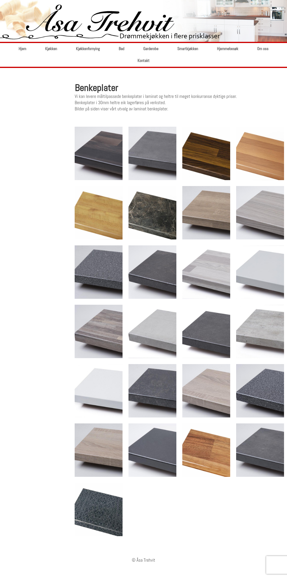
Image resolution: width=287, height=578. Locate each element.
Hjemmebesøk (228, 48)
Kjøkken (51, 48)
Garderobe (150, 48)
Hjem (22, 48)
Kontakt (143, 60)
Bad (121, 48)
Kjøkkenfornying (88, 48)
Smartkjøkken (187, 48)
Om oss (263, 48)
